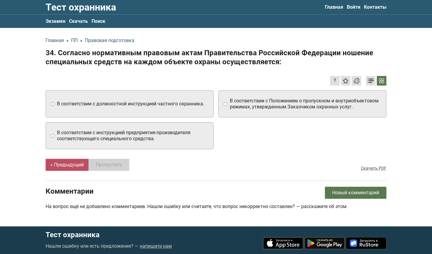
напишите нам (156, 246)
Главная (334, 7)
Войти (353, 7)
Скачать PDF (373, 168)
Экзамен (55, 21)
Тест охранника (81, 7)
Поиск (98, 21)
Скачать (78, 21)
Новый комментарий (355, 192)
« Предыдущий (67, 165)
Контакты (375, 7)
